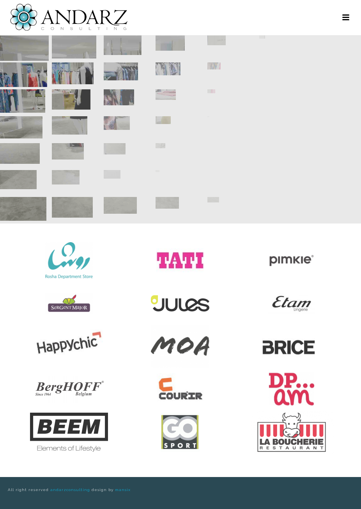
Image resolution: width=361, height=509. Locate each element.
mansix (123, 490)
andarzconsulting (70, 490)
